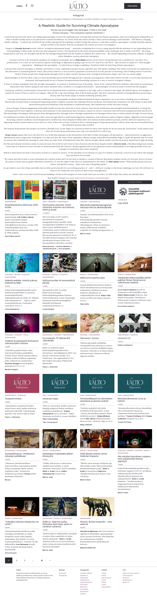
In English (104, 19)
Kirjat (44, 395)
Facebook (62, 573)
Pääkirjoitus (66, 19)
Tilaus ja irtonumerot (131, 573)
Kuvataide (46, 274)
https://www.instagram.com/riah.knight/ (92, 178)
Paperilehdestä (77, 19)
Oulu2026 (88, 19)
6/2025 (7, 527)
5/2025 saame (106, 578)
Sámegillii (57, 19)
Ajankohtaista (47, 335)
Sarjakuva (49, 19)
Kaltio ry (126, 582)
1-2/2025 (46, 213)
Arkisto (120, 19)
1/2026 (82, 211)
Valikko (19, 6)
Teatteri (146, 450)
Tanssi (25, 335)
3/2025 (103, 584)
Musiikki (17, 274)
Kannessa (84, 335)
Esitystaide (113, 19)
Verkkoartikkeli (39, 19)
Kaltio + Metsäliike (49, 202)
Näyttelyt (96, 19)
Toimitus (126, 578)
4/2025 (103, 582)
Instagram (63, 575)
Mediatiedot (127, 580)
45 (42, 560)
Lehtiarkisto (106, 587)
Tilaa (132, 6)
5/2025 (7, 211)
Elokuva (83, 274)
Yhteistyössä (122, 200)
